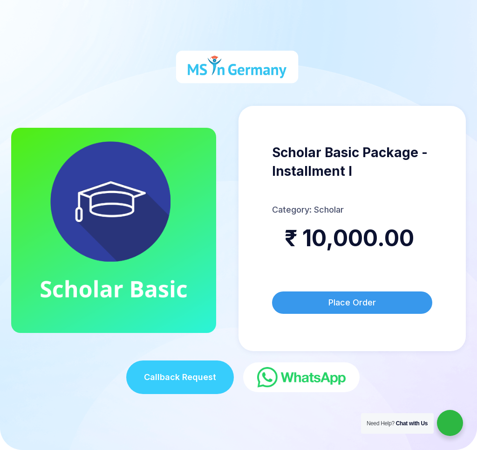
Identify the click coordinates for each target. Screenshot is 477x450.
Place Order (352, 302)
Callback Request (180, 377)
